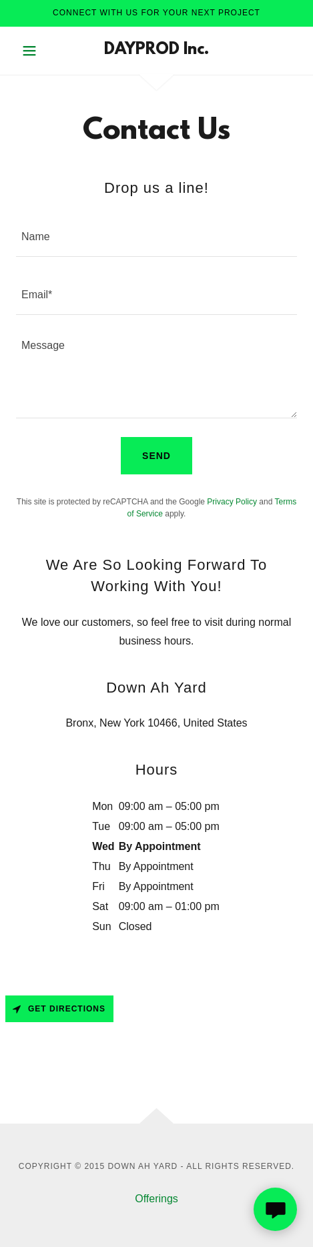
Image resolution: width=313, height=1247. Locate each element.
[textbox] (156, 236)
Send (156, 455)
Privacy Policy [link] (232, 501)
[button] (37, 50)
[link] (156, 50)
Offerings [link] (156, 1198)
